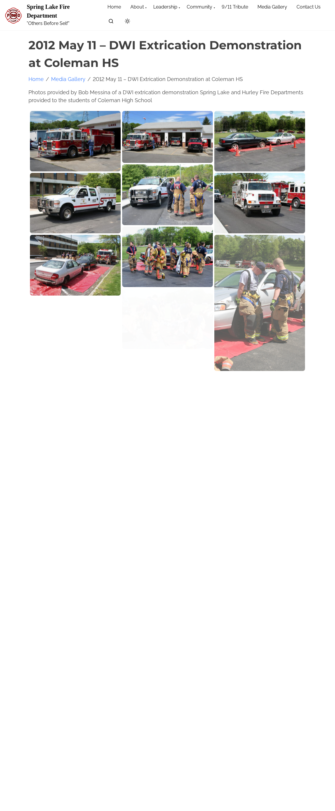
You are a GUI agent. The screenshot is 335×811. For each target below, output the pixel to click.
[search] (111, 22)
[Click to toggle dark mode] (127, 21)
